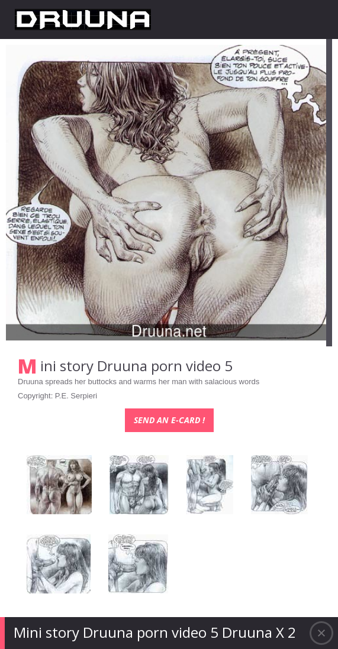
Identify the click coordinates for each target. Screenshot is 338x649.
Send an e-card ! (169, 420)
